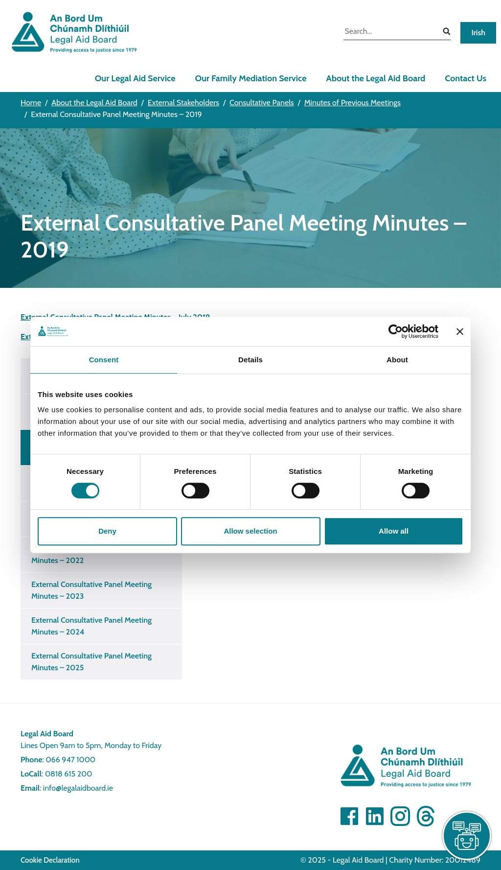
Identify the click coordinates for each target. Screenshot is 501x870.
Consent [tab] (104, 359)
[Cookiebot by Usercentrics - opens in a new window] (395, 331)
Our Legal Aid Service (135, 78)
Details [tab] (250, 359)
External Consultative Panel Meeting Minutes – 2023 (91, 590)
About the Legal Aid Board (375, 78)
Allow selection (250, 531)
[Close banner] (459, 331)
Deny (107, 531)
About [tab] (397, 359)
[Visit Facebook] (349, 816)
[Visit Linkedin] (375, 816)
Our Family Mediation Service (250, 78)
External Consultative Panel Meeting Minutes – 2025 (91, 661)
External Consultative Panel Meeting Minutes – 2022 (91, 554)
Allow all (394, 531)
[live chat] (466, 835)
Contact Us (465, 78)
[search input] (389, 32)
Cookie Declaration (50, 860)
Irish (478, 32)
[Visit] (400, 816)
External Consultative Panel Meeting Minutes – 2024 (91, 625)
